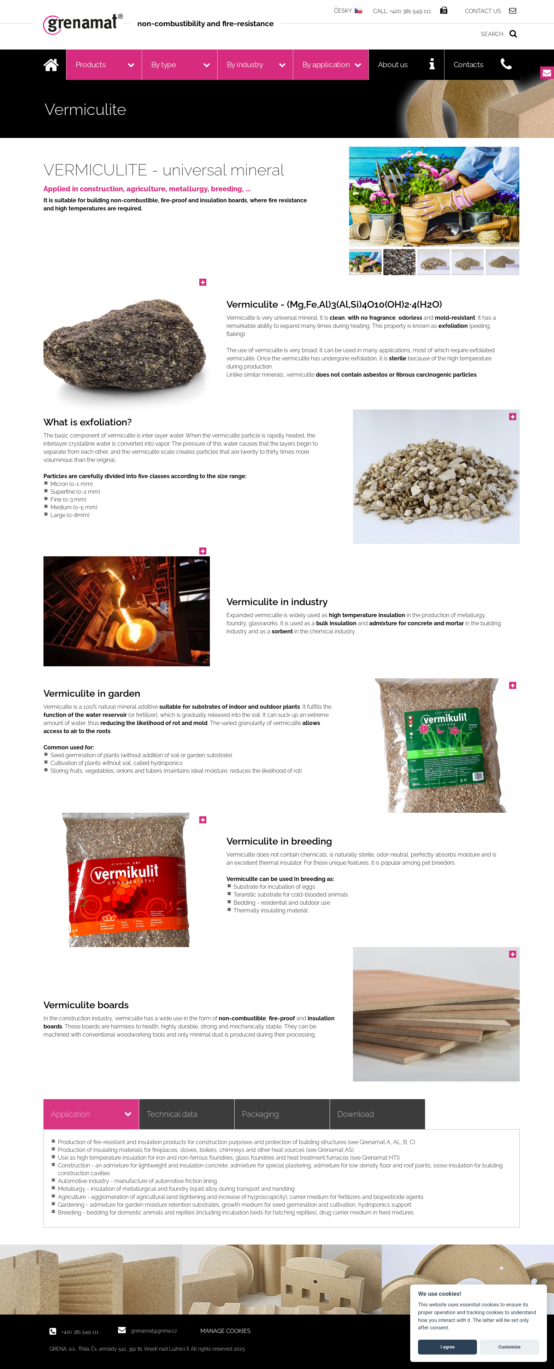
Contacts (468, 64)
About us (393, 64)
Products (91, 64)
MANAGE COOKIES (225, 1331)
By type (163, 64)
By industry (245, 64)
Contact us (483, 11)
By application (326, 64)
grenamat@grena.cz (154, 1330)
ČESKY (343, 10)
